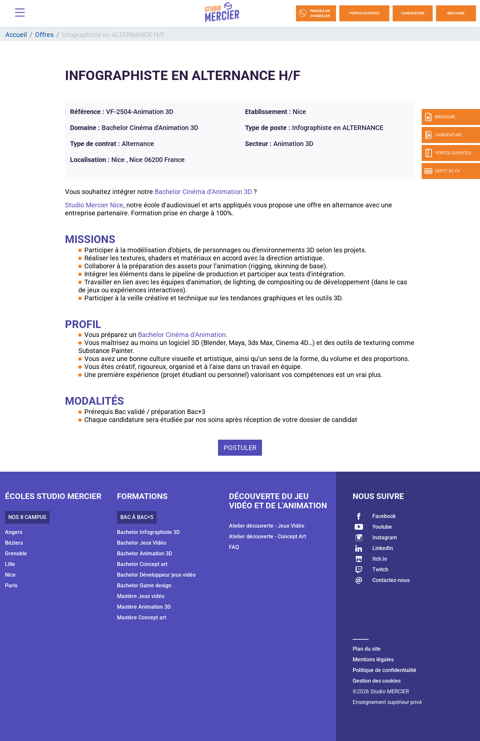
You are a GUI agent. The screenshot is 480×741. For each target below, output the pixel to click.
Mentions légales (373, 659)
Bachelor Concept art (142, 564)
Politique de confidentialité (384, 670)
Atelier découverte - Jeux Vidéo (266, 526)
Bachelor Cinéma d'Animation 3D (202, 192)
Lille (10, 564)
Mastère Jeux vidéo (140, 596)
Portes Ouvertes (364, 13)
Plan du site (367, 649)
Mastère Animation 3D (144, 607)
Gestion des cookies (377, 681)
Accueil (16, 35)
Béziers (14, 543)
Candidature (412, 13)
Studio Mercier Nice (94, 205)
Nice (10, 575)
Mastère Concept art (141, 617)
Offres (44, 35)
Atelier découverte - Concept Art (267, 536)
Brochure (456, 13)
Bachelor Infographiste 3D (148, 532)
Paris (11, 585)
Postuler (240, 448)
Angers (13, 532)
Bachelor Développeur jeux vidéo (156, 575)
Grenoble (16, 553)
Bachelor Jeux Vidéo (141, 543)
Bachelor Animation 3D (144, 553)
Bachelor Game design (144, 585)
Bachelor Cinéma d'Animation (182, 335)
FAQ (234, 547)
